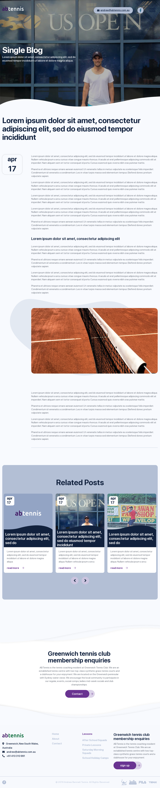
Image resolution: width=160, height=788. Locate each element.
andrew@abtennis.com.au (113, 10)
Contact (57, 743)
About (55, 738)
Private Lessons (91, 745)
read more (15, 568)
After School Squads (94, 740)
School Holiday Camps (95, 758)
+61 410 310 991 (16, 756)
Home (55, 734)
